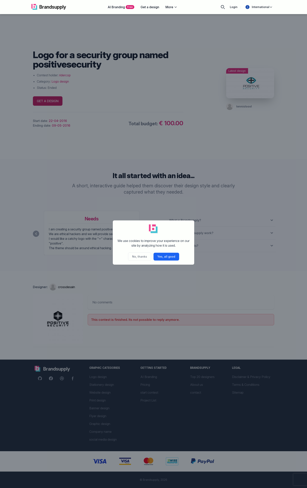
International (259, 7)
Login (233, 7)
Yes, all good (166, 256)
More (171, 7)
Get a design (150, 7)
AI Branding (121, 7)
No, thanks (139, 256)
